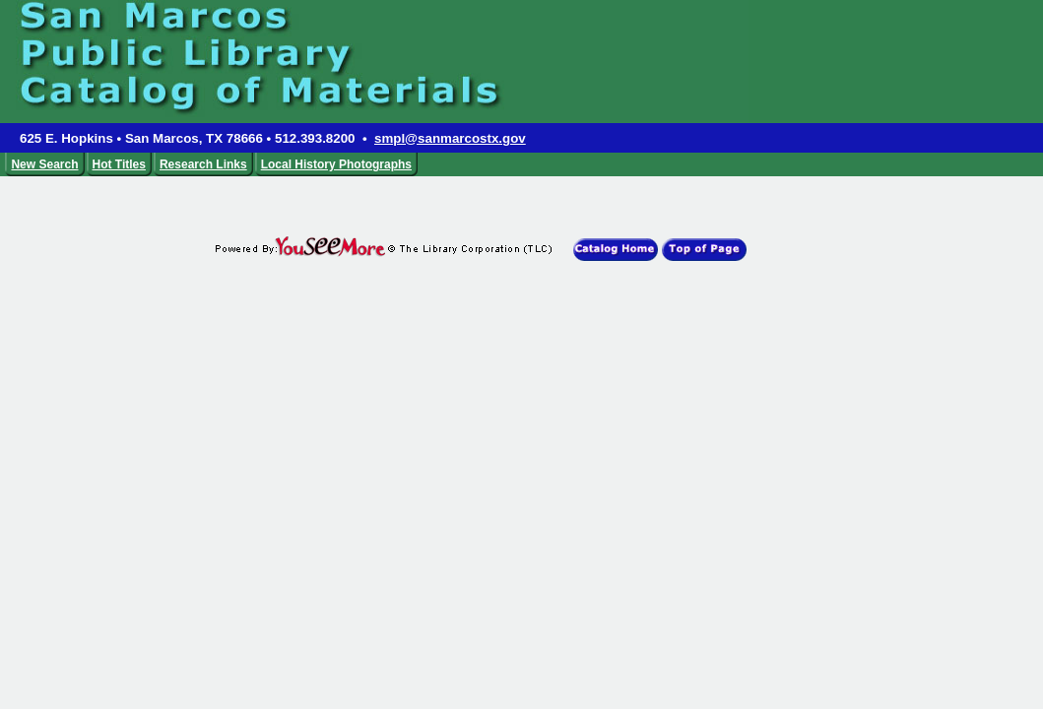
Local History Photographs (336, 164)
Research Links (203, 164)
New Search (44, 164)
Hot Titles (119, 164)
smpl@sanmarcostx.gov (450, 138)
